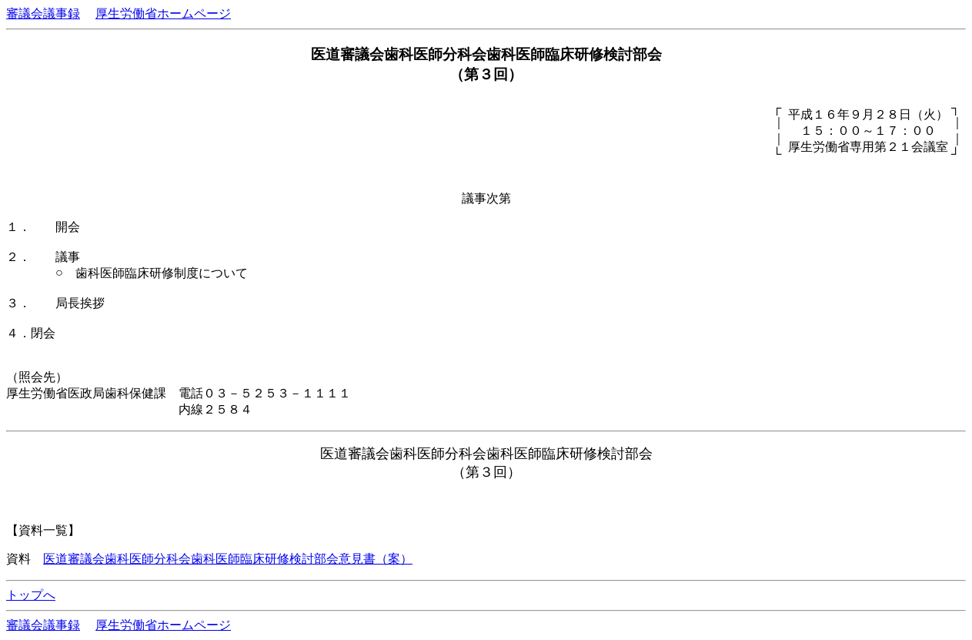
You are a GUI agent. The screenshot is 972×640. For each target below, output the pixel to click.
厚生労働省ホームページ (163, 13)
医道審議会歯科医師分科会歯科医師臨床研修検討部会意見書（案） (228, 558)
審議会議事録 (43, 13)
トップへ (30, 594)
